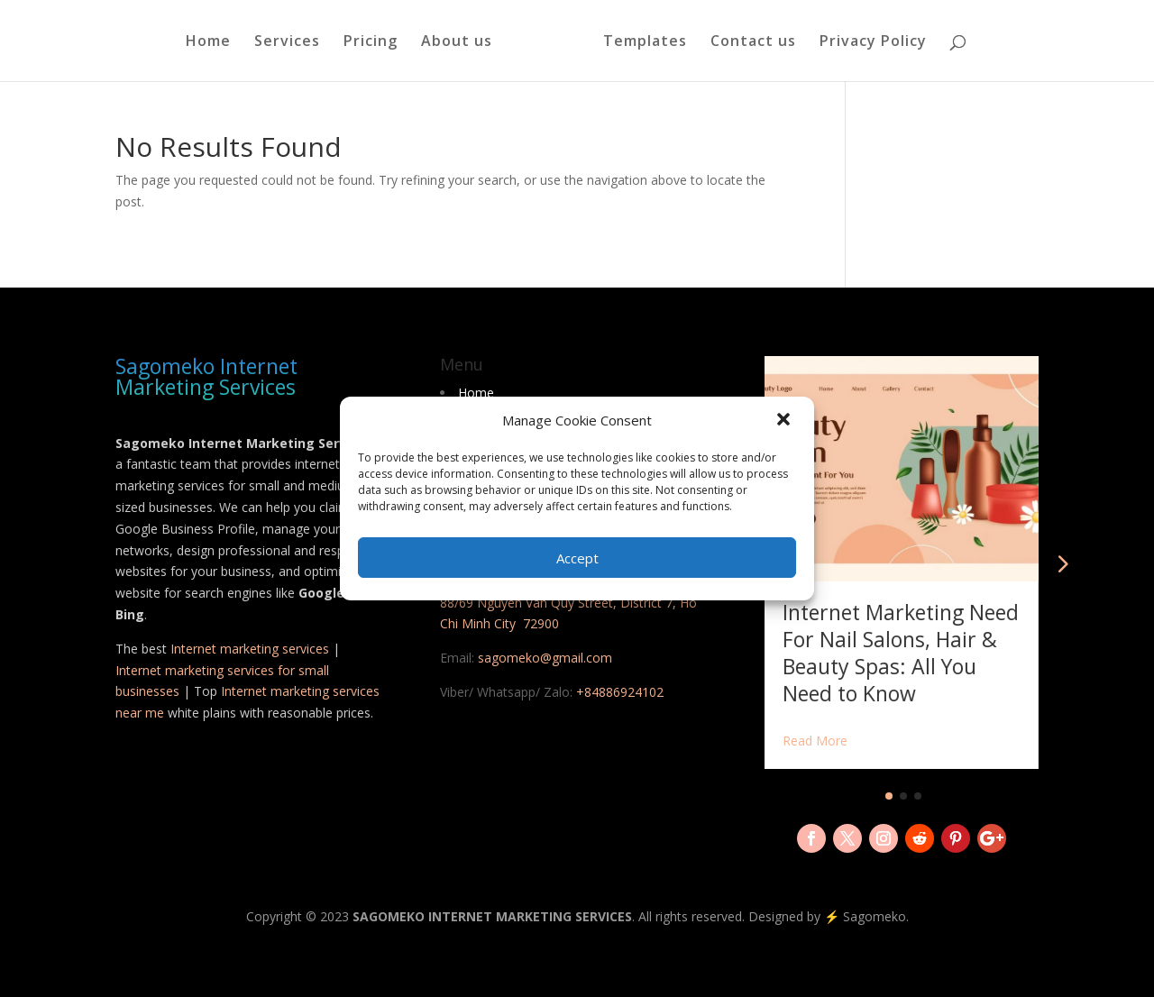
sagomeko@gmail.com (545, 657)
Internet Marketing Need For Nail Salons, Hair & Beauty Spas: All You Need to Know (901, 653)
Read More (815, 740)
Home (208, 42)
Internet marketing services (249, 648)
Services (287, 42)
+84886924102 (620, 691)
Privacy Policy (873, 42)
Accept (577, 558)
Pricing (370, 42)
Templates (645, 42)
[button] (785, 421)
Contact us (753, 42)
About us (456, 42)
